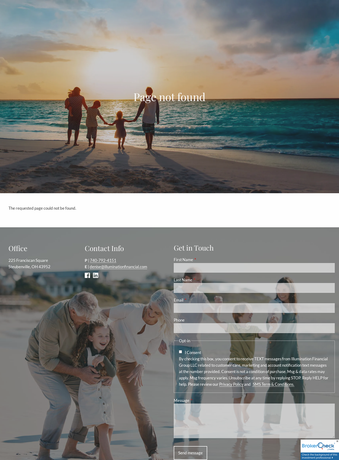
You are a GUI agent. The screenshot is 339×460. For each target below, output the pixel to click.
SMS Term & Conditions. (273, 384)
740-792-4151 (103, 260)
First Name (202, 259)
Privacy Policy (231, 384)
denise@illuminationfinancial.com (118, 266)
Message (200, 400)
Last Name (201, 280)
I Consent (193, 352)
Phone (179, 320)
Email (197, 300)
